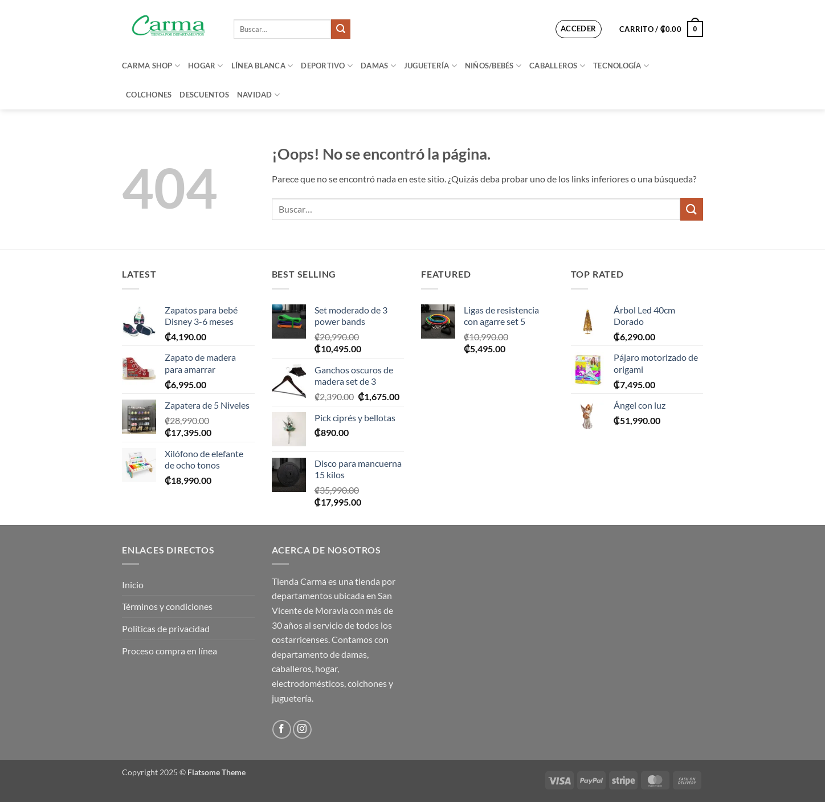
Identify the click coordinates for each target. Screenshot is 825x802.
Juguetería (430, 65)
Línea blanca (262, 65)
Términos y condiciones (167, 606)
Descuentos (204, 94)
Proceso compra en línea (169, 650)
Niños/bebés (493, 65)
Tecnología (621, 65)
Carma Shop (151, 65)
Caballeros (557, 65)
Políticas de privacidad (166, 628)
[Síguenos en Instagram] (302, 729)
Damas (378, 65)
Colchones (148, 94)
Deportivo (327, 65)
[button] (579, 29)
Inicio (133, 584)
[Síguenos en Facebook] (281, 729)
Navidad (258, 94)
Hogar (205, 65)
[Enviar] (340, 29)
